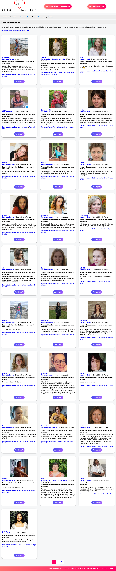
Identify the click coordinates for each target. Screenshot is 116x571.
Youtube (96, 569)
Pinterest (89, 569)
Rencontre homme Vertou (21, 30)
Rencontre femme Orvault (88, 446)
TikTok (67, 569)
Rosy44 (4, 426)
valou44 (4, 110)
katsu (81, 57)
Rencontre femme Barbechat (11, 490)
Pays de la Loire (53, 74)
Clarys (82, 478)
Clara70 (4, 478)
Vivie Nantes (84, 215)
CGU (105, 569)
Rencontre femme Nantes (88, 125)
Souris (82, 373)
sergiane (82, 110)
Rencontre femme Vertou (10, 74)
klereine (43, 57)
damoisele (44, 215)
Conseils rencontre (55, 569)
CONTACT (111, 569)
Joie (42, 478)
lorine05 (82, 268)
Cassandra (44, 426)
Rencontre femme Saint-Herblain (51, 441)
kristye (4, 215)
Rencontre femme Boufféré (88, 494)
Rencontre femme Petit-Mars (11, 545)
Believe (4, 321)
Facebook (74, 569)
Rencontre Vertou (7, 30)
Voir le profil (19, 81)
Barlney (82, 163)
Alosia (4, 268)
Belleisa (4, 373)
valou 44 (43, 163)
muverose (5, 57)
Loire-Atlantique (24, 74)
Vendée (100, 494)
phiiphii (4, 163)
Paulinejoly (83, 321)
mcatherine (44, 373)
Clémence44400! (46, 110)
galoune (4, 531)
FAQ (101, 569)
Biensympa (44, 321)
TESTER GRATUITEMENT (58, 6)
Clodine (82, 426)
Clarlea (43, 268)
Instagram (81, 569)
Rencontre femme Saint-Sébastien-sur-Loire (55, 73)
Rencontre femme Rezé (87, 71)
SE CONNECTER (96, 6)
